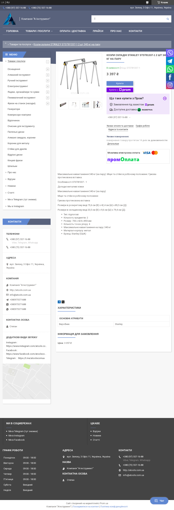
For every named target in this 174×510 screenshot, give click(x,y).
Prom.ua (104, 503)
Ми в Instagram (17, 435)
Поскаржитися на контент (86, 506)
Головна (12, 31)
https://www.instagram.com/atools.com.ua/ (28, 346)
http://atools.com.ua (20, 290)
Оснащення (14, 69)
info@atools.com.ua (20, 295)
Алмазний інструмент (19, 74)
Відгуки (11, 179)
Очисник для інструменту (21, 126)
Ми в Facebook (17, 439)
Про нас (116, 31)
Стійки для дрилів (17, 149)
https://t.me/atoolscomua (31, 358)
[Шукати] (167, 18)
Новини (12, 186)
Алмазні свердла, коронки (22, 137)
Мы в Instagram (16, 206)
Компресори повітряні (19, 114)
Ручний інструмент (18, 80)
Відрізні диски (15, 154)
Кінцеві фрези (15, 160)
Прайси (98, 31)
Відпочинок (14, 120)
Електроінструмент (18, 86)
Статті (11, 192)
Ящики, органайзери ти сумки (23, 92)
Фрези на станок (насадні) (22, 103)
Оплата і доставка (73, 31)
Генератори (14, 109)
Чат (159, 500)
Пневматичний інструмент (22, 97)
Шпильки (12, 166)
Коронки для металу (18, 143)
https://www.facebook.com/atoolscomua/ (28, 354)
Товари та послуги (20, 44)
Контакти (135, 31)
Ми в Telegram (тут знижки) (22, 199)
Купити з (119, 89)
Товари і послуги (38, 31)
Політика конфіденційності (114, 506)
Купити (120, 83)
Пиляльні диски (16, 132)
